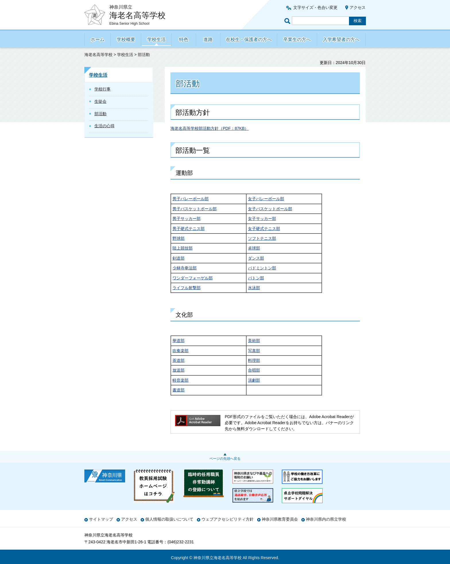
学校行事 (102, 89)
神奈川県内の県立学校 (326, 519)
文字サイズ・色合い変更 (315, 7)
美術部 (254, 340)
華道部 (178, 340)
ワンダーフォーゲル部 (192, 278)
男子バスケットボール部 (194, 208)
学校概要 (126, 39)
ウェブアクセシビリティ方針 (227, 519)
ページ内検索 (288, 20)
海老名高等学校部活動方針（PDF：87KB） (209, 128)
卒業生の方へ (297, 39)
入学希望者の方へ (341, 39)
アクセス (358, 7)
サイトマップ (101, 519)
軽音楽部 (180, 380)
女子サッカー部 (262, 218)
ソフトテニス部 (262, 238)
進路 (208, 39)
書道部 (178, 390)
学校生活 (156, 39)
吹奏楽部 (180, 350)
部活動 (100, 113)
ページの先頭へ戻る (225, 459)
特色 (183, 39)
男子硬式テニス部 (188, 228)
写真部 (254, 350)
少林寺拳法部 (184, 268)
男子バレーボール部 (190, 198)
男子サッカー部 (186, 218)
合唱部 (254, 370)
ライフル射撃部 (186, 287)
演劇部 (254, 380)
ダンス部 (256, 258)
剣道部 (178, 258)
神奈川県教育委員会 (280, 519)
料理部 (254, 360)
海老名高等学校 (98, 54)
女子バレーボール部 (266, 198)
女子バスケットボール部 (270, 208)
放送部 (178, 370)
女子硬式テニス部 (264, 228)
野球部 (178, 238)
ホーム (97, 39)
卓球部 (254, 248)
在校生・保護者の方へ (249, 39)
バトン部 (256, 278)
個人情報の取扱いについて (169, 519)
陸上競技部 (182, 248)
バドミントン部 (262, 268)
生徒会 (100, 101)
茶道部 (178, 360)
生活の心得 (104, 125)
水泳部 (254, 287)
